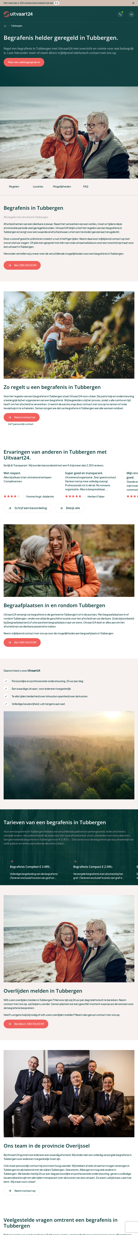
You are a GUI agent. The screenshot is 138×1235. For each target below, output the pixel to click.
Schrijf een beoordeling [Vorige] (27, 508)
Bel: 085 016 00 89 (22, 265)
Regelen (14, 186)
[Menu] (131, 14)
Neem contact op (21, 417)
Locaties (38, 186)
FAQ (85, 186)
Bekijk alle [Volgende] (70, 508)
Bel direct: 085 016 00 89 (26, 1024)
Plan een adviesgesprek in (24, 62)
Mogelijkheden (62, 186)
